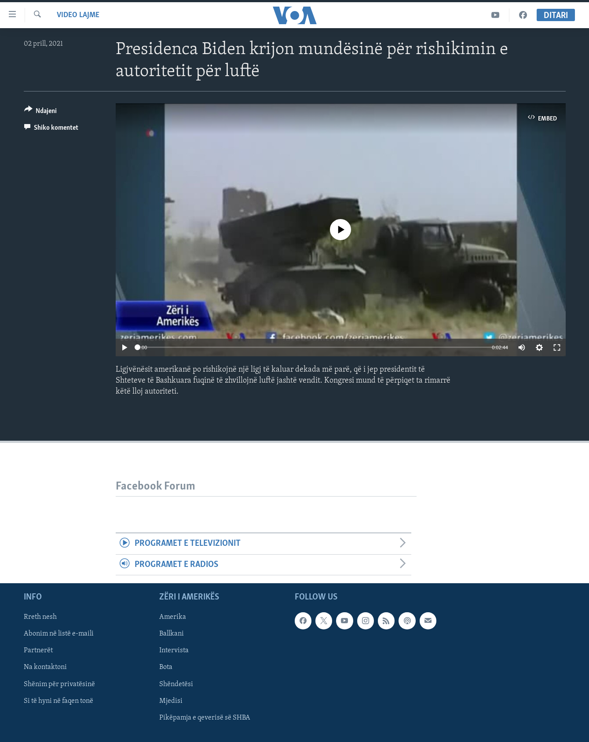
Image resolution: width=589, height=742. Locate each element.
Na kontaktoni (45, 667)
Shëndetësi (176, 684)
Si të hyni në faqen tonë (58, 701)
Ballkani (171, 633)
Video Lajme (78, 15)
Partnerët (38, 650)
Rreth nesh (40, 617)
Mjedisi (171, 701)
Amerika (172, 617)
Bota (165, 667)
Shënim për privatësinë (59, 684)
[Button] (40, 112)
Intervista (174, 650)
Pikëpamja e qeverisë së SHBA (204, 717)
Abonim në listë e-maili (59, 633)
